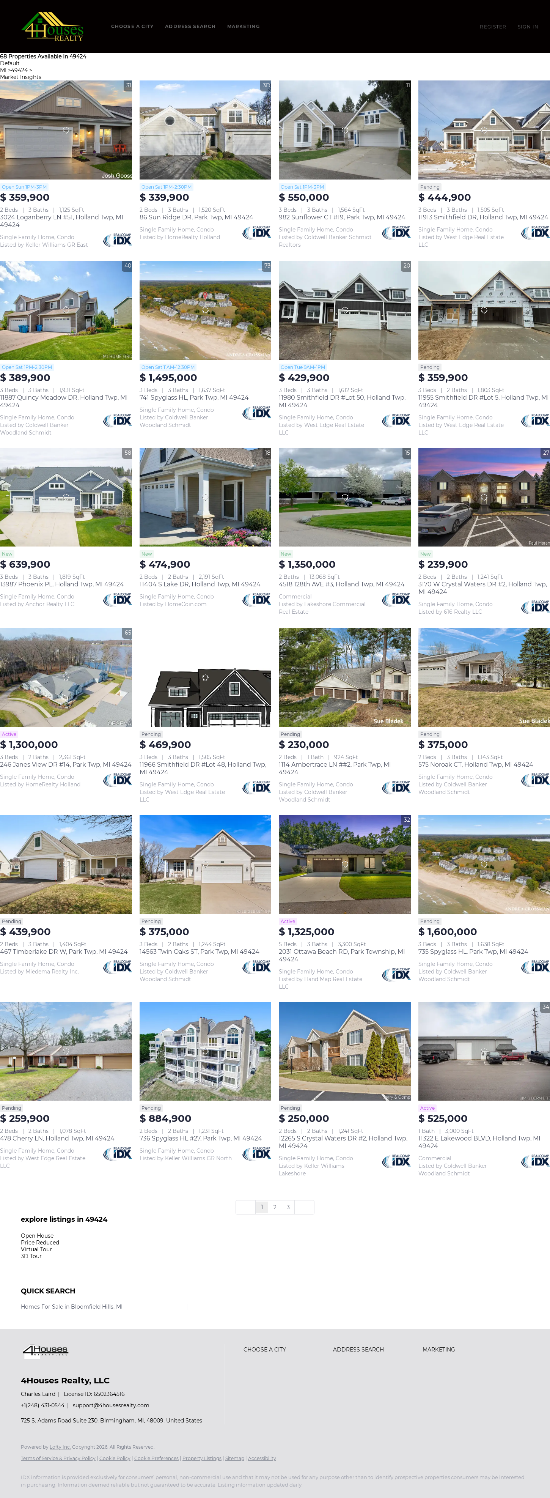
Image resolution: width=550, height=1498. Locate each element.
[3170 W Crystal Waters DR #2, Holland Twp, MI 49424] (484, 497)
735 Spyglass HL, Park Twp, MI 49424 (473, 951)
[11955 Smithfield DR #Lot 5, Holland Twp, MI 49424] (484, 310)
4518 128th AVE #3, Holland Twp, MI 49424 (342, 584)
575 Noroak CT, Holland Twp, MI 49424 (475, 764)
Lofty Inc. (60, 1447)
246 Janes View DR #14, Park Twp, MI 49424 (66, 764)
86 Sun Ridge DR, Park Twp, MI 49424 (196, 217)
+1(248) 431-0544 (42, 1405)
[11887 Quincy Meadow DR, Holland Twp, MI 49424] (66, 310)
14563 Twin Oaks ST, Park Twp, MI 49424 (199, 951)
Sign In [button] (528, 27)
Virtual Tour (36, 1249)
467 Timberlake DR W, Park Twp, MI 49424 (64, 951)
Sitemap (234, 1458)
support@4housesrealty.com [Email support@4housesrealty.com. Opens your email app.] (111, 1405)
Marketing (243, 26)
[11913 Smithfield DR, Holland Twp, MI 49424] (484, 130)
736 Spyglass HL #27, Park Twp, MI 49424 (201, 1138)
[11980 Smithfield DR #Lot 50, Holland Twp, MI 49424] (345, 310)
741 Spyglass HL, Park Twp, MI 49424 (194, 397)
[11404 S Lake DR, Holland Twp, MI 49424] (206, 497)
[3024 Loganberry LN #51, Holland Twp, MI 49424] (66, 130)
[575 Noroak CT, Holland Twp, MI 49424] (484, 677)
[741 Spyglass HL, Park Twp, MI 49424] (206, 310)
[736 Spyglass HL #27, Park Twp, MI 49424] (206, 1051)
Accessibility (262, 1458)
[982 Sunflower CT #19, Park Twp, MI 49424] (345, 130)
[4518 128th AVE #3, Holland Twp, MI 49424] (345, 497)
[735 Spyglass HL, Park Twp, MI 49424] (484, 864)
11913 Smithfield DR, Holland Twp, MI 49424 (483, 217)
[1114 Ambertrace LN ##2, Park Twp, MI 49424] (345, 677)
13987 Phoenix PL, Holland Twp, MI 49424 (62, 584)
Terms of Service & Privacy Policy (58, 1458)
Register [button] (493, 27)
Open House (37, 1235)
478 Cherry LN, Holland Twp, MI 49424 (57, 1138)
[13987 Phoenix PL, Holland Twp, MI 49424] (66, 497)
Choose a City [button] (132, 26)
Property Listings (202, 1458)
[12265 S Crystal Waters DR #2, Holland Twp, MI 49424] (345, 1051)
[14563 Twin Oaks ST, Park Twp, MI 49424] (206, 864)
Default (10, 63)
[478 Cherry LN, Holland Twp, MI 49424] (66, 1051)
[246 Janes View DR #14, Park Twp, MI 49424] (66, 677)
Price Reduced (40, 1242)
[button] (53, 26)
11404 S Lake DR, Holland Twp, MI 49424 (200, 584)
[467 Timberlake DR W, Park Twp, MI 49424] (66, 864)
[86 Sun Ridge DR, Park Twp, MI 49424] (206, 130)
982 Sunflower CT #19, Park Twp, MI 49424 (342, 217)
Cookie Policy (114, 1458)
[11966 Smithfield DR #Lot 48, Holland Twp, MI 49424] (206, 677)
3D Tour (31, 1256)
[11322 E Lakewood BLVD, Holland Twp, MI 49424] (484, 1051)
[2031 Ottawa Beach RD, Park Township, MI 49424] (345, 864)
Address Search (190, 26)
